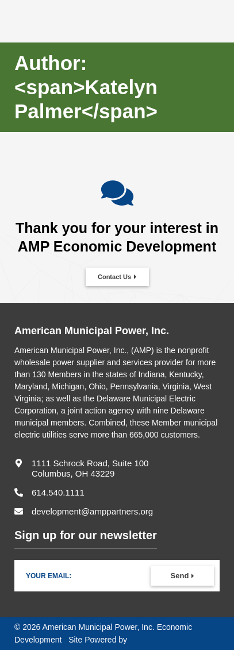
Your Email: (48, 576)
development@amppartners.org (92, 511)
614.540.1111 (58, 492)
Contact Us (114, 276)
